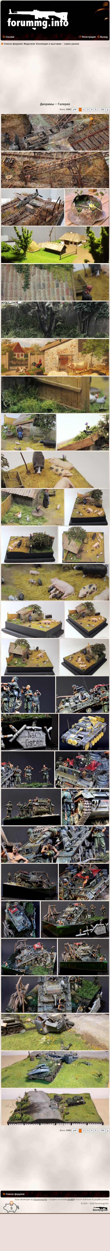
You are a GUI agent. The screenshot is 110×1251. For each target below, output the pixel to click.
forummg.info (40, 1200)
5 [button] (95, 110)
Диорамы (47, 104)
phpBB (70, 1200)
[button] (74, 110)
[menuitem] (102, 37)
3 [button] (87, 110)
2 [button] (83, 110)
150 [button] (102, 110)
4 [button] (91, 110)
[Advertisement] (55, 74)
